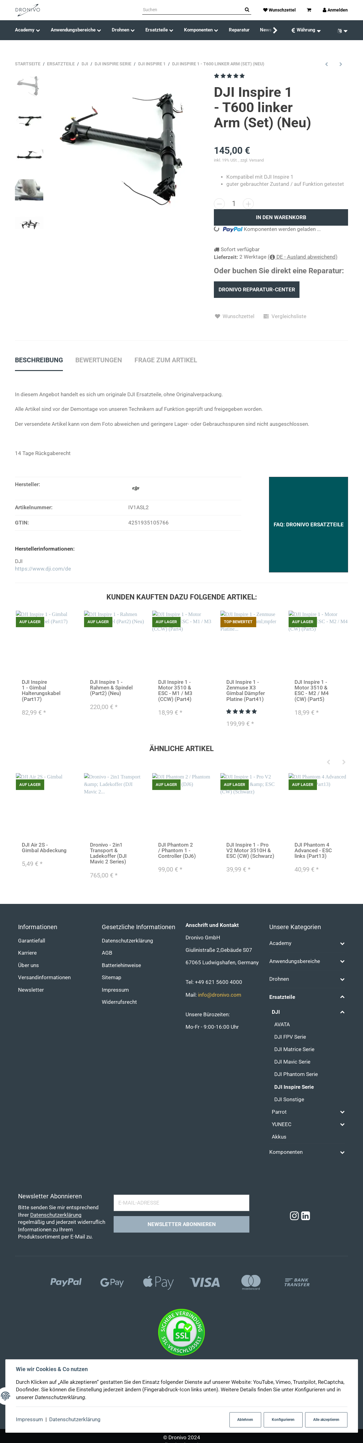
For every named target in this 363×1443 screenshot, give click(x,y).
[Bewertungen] (230, 76)
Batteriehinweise (121, 965)
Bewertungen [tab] (98, 360)
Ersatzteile (282, 997)
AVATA (282, 1024)
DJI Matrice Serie (294, 1049)
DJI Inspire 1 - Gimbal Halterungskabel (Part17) (40, 690)
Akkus (279, 1137)
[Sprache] (340, 30)
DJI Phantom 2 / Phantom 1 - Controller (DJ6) (177, 850)
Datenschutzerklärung (75, 1419)
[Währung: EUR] (305, 30)
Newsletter (31, 990)
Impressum (29, 1419)
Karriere (27, 953)
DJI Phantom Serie (296, 1074)
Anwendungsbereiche (294, 961)
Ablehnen (245, 1419)
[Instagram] (294, 1216)
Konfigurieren (283, 1419)
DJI (276, 1012)
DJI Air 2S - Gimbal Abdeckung (43, 847)
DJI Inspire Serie (294, 1087)
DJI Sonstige (289, 1099)
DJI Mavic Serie (292, 1062)
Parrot (279, 1112)
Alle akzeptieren (326, 1419)
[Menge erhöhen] (248, 203)
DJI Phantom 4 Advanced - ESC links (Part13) (313, 850)
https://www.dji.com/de (43, 569)
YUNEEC (281, 1124)
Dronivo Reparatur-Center (257, 290)
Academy (280, 943)
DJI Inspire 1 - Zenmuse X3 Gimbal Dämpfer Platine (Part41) (245, 690)
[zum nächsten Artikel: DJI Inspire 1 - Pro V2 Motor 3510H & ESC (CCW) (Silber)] (341, 64)
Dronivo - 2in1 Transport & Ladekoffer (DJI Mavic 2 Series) (108, 853)
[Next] (343, 762)
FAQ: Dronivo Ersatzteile (309, 525)
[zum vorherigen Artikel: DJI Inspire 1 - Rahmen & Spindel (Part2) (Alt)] (326, 64)
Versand (256, 160)
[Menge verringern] (219, 203)
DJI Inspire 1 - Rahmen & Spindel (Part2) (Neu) (111, 687)
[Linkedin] (305, 1216)
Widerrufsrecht (119, 1002)
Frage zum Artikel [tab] (165, 360)
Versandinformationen (44, 977)
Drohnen (279, 979)
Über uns (28, 965)
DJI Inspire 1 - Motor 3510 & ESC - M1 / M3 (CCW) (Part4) (175, 690)
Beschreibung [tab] (39, 360)
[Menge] (234, 203)
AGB (107, 953)
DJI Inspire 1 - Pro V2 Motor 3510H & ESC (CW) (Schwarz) (250, 850)
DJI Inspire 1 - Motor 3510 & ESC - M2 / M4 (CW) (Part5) (311, 690)
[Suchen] (192, 10)
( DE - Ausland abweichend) (302, 257)
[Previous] (328, 762)
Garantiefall (31, 941)
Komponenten (286, 1152)
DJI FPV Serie (290, 1037)
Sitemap (111, 977)
